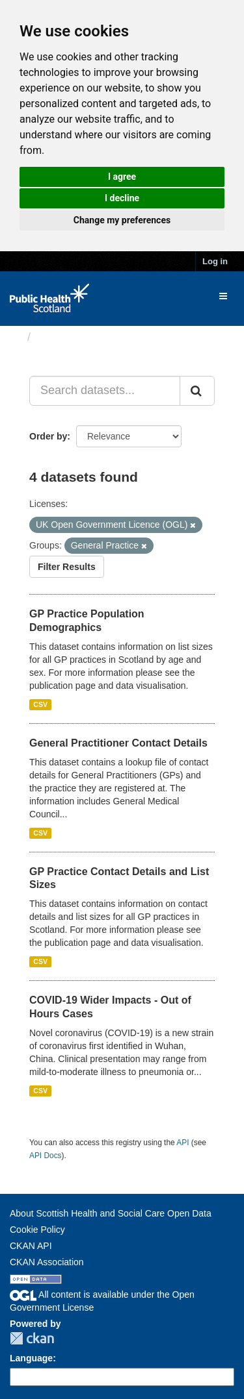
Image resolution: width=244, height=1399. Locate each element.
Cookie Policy (37, 1229)
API (182, 1142)
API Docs (45, 1155)
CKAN (32, 1338)
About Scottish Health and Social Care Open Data (110, 1213)
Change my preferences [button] (122, 220)
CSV (40, 704)
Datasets (61, 336)
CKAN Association (47, 1262)
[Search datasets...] (104, 391)
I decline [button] (122, 198)
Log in (215, 261)
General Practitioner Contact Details (118, 743)
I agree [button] (122, 176)
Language (31, 1358)
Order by (48, 436)
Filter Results (67, 567)
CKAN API (31, 1246)
